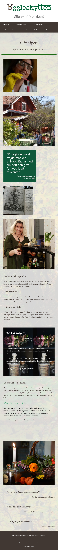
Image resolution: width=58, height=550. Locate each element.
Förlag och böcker (21, 24)
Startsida (6, 24)
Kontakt (48, 30)
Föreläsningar (38, 24)
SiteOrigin (27, 546)
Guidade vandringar (9, 30)
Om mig (25, 30)
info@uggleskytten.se (39, 535)
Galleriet (36, 30)
